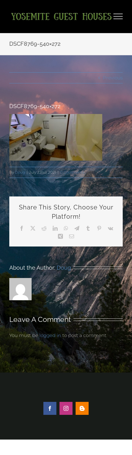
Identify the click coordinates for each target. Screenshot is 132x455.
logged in (50, 335)
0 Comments (72, 172)
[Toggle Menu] (118, 16)
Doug (20, 172)
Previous (113, 78)
